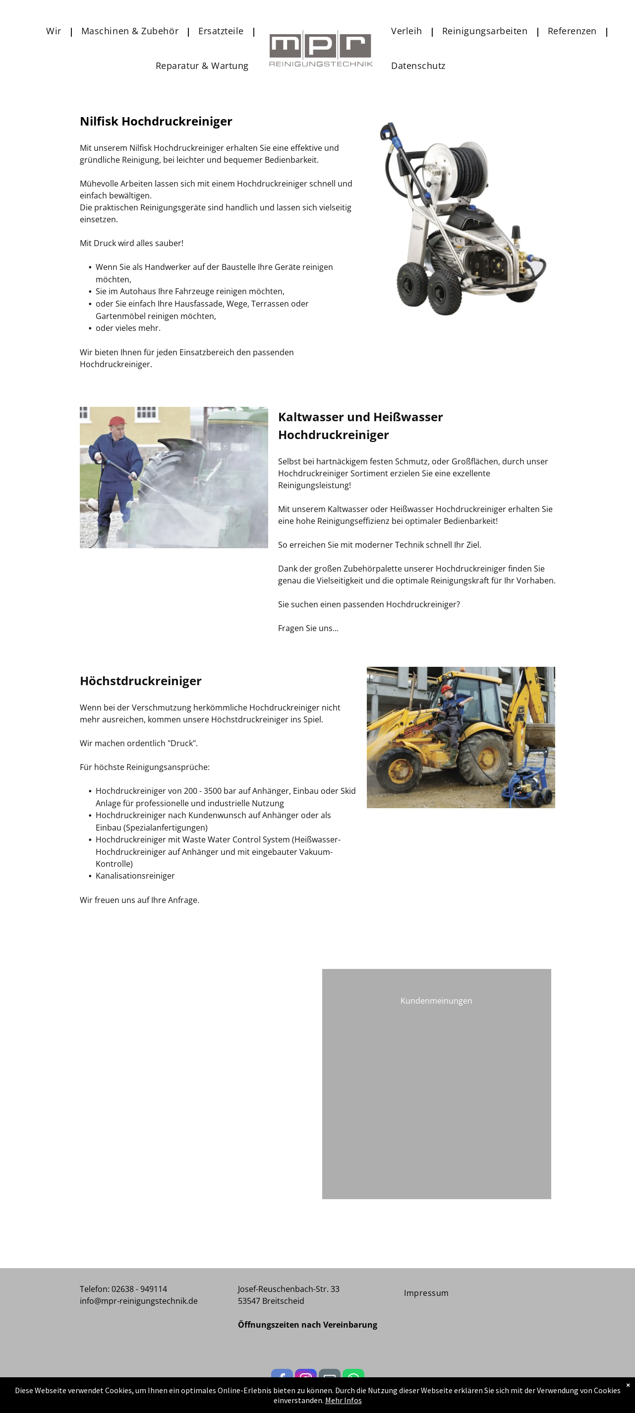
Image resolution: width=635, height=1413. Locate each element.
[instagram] (306, 1381)
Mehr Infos (343, 1406)
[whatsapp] (353, 1381)
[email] (330, 1381)
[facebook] (282, 1381)
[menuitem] (56, 31)
